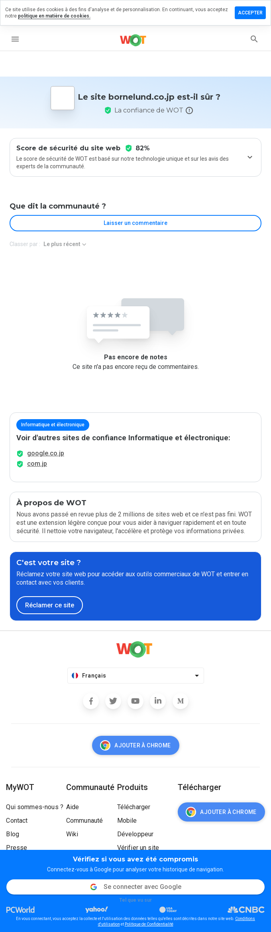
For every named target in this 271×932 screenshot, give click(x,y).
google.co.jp (45, 453)
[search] (254, 39)
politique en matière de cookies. (54, 16)
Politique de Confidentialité (149, 924)
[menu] (15, 39)
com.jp (37, 463)
